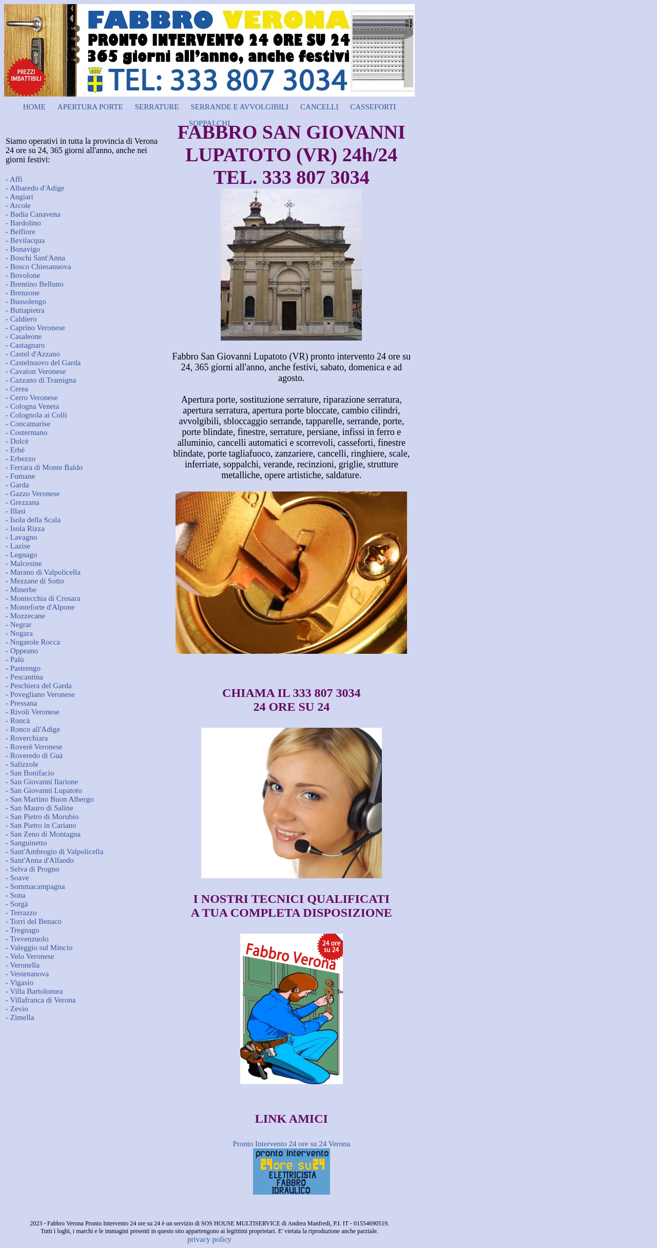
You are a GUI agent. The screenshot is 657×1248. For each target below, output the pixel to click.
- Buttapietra (25, 310)
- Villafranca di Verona (40, 1000)
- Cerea (17, 389)
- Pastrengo (23, 668)
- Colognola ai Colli (36, 415)
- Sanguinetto (26, 843)
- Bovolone (23, 275)
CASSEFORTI (373, 107)
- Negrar (18, 624)
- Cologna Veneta (32, 406)
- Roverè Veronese (34, 747)
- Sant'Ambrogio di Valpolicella (54, 851)
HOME (34, 107)
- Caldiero (21, 319)
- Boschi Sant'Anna (35, 258)
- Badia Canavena (33, 214)
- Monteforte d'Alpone (40, 607)
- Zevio (17, 1009)
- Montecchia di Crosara (43, 598)
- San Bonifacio (30, 773)
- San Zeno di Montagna (43, 834)
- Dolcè (17, 441)
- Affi (14, 179)
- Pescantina (24, 677)
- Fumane (20, 476)
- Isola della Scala (33, 520)
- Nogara (19, 633)
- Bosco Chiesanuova (38, 266)
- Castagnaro (25, 345)
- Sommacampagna (35, 886)
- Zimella (20, 1017)
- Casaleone (24, 336)
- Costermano (26, 432)
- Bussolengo (26, 301)
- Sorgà (17, 904)
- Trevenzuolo (27, 939)
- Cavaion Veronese (36, 371)
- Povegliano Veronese (40, 694)
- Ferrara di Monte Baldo (44, 467)
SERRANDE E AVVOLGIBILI (239, 107)
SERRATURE (157, 107)
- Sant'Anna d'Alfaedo (40, 860)
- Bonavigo (23, 249)
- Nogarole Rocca (33, 642)
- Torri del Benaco (34, 921)
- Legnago (21, 555)
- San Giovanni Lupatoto (44, 790)
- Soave (17, 878)
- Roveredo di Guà (34, 755)
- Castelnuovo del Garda (43, 362)
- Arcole (18, 205)
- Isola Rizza (25, 528)
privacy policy (209, 1239)
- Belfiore (20, 232)
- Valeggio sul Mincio (39, 947)
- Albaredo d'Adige (35, 188)
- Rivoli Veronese (33, 712)
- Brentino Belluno (35, 284)
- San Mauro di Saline (39, 808)
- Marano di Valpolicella (43, 572)
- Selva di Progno (33, 869)
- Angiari (19, 197)
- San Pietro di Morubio (42, 816)
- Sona (16, 895)
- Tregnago (22, 930)
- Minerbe (21, 589)
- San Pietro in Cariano (41, 825)
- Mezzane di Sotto (35, 581)
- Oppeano (22, 651)
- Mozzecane (25, 616)
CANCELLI (319, 107)
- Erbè (15, 450)
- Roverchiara (27, 738)
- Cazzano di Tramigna (41, 380)
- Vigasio (19, 982)
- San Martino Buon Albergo (49, 799)
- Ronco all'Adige (33, 729)
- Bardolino (23, 223)
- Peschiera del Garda (39, 686)
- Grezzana (22, 502)
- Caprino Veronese (35, 328)
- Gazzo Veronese (33, 493)
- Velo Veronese (30, 956)
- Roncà (18, 720)
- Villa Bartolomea (34, 991)
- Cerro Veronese (31, 397)
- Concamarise (28, 424)
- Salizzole (22, 764)
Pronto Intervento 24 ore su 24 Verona (291, 1144)
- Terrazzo (21, 913)
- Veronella (23, 965)
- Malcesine (24, 563)
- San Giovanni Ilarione (42, 782)
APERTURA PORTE (90, 107)
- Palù (15, 659)
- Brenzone (23, 293)
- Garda (17, 485)
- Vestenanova (27, 974)
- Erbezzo (20, 459)
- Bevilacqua (25, 240)
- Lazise (18, 546)
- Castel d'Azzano (33, 354)
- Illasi (16, 511)
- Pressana (21, 703)
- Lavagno (21, 537)
